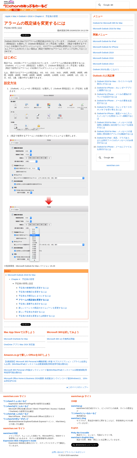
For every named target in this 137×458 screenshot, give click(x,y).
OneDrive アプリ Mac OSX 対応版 (19, 344)
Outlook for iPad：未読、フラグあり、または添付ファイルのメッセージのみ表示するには (115, 140)
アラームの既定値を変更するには (34, 23)
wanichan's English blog (82, 437)
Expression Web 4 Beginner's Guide (19, 441)
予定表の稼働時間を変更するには (34, 288)
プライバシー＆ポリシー (75, 452)
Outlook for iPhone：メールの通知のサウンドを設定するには (114, 95)
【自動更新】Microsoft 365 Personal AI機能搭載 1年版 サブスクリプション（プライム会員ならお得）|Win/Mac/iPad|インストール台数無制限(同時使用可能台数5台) (45, 362)
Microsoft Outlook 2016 (103, 58)
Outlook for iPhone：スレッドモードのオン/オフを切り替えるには (114, 108)
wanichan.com (113, 165)
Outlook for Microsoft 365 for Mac (108, 23)
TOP (7, 10)
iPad (24, 10)
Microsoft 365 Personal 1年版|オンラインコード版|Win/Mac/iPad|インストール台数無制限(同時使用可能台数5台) (45, 371)
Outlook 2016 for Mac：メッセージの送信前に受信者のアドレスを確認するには (115, 132)
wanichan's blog (78, 418)
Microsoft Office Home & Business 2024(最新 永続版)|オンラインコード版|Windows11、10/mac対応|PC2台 (45, 379)
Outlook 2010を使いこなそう (106, 69)
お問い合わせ (57, 452)
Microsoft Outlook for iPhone (105, 47)
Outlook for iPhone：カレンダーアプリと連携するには (114, 89)
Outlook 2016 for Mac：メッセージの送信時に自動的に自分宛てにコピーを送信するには (115, 125)
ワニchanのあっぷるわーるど (15, 414)
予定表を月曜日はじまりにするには (35, 296)
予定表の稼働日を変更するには (33, 292)
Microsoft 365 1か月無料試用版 (61, 339)
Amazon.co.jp (11, 355)
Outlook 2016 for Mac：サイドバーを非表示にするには (114, 82)
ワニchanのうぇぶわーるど (15, 401)
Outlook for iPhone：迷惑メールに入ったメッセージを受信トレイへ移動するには (115, 116)
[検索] (112, 5)
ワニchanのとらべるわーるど (83, 413)
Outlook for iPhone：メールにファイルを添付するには (114, 148)
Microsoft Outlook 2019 (103, 52)
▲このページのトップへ (77, 387)
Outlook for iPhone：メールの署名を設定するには (114, 101)
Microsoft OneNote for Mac (16, 339)
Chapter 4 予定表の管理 (22, 279)
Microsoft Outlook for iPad (104, 41)
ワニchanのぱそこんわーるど (15, 406)
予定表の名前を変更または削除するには (37, 316)
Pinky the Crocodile (80, 433)
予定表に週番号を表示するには (33, 304)
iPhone (33, 10)
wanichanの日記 (10, 433)
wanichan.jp (76, 406)
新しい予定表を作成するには (32, 312)
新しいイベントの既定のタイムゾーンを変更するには (43, 308)
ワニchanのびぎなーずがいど (15, 419)
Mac (16, 10)
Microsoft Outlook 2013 (103, 64)
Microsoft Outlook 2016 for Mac (22, 275)
